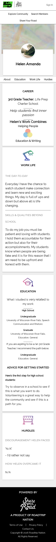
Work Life (34, 79)
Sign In (49, 5)
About (7, 79)
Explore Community (18, 14)
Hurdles (48, 79)
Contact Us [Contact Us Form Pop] (28, 529)
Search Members (39, 14)
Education (20, 79)
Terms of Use (16, 525)
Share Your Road (28, 20)
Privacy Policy (36, 525)
